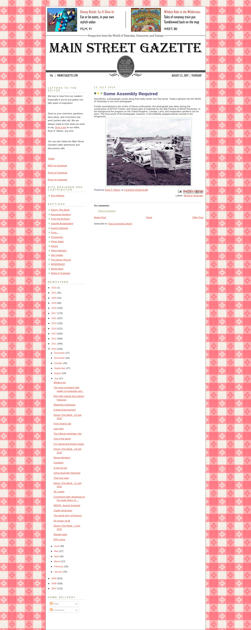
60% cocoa (59, 539)
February (59, 566)
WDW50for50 (58, 264)
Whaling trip (60, 382)
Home (149, 217)
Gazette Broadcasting (62, 223)
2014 (54, 328)
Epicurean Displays (61, 214)
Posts (54, 604)
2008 (54, 583)
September (60, 368)
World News (57, 268)
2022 (54, 287)
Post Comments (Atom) (120, 223)
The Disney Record (61, 259)
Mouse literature (62, 457)
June (57, 546)
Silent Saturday (59, 250)
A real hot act (60, 468)
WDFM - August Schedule (67, 505)
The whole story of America (67, 515)
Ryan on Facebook (57, 172)
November (60, 358)
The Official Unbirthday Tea (67, 433)
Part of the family (62, 438)
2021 (54, 292)
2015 (54, 323)
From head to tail (62, 423)
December (60, 353)
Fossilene (58, 462)
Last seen (59, 428)
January (58, 571)
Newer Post (100, 217)
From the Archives (60, 219)
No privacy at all (62, 520)
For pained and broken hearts (69, 444)
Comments (57, 610)
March (57, 561)
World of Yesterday (193, 195)
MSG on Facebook (57, 165)
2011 (54, 343)
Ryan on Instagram (57, 179)
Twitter (51, 158)
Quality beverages (63, 510)
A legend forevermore (65, 409)
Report (54, 246)
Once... (55, 232)
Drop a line (60, 127)
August (58, 373)
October (58, 363)
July (56, 378)
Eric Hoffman (57, 195)
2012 (54, 338)
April (56, 556)
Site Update (57, 255)
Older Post (197, 217)
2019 (54, 303)
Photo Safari (57, 241)
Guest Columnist (59, 228)
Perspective (57, 237)
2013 (54, 333)
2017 (54, 313)
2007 (54, 588)
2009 (54, 578)
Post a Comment (107, 211)
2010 (54, 349)
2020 (54, 298)
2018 (54, 308)
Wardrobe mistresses (64, 404)
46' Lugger (59, 491)
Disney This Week (60, 210)
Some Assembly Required (67, 473)
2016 (54, 318)
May (56, 551)
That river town (61, 478)
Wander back (60, 534)
